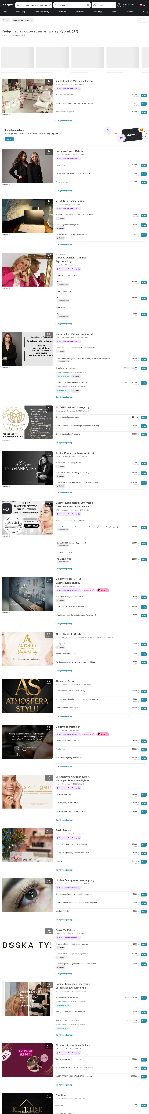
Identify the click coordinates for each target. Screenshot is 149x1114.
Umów (144, 95)
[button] (33, 5)
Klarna (103, 590)
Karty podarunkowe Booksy (68, 88)
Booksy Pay (89, 590)
